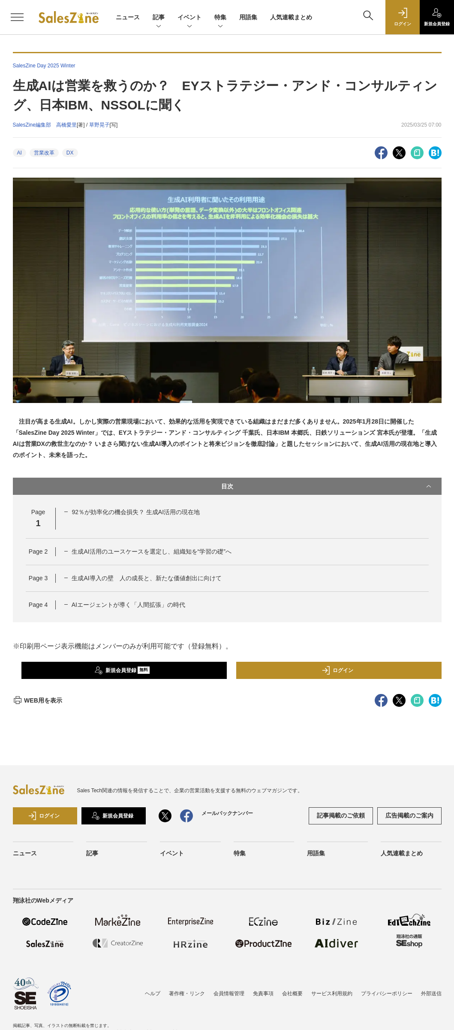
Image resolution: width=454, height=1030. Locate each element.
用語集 (248, 17)
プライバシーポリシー (386, 994)
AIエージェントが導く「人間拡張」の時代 (128, 604)
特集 (220, 18)
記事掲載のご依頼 (341, 815)
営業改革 (44, 153)
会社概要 (292, 994)
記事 (159, 18)
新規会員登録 (122, 670)
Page (38, 551)
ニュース (128, 17)
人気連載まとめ (291, 17)
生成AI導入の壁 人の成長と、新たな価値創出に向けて (146, 578)
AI (19, 153)
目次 (327, 486)
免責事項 (263, 994)
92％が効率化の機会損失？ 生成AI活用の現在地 (136, 512)
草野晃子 (99, 125)
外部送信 (431, 994)
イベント (189, 18)
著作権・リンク (187, 994)
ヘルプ (152, 994)
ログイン (337, 670)
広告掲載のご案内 (409, 815)
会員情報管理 (228, 994)
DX (70, 153)
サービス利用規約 (331, 994)
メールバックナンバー (227, 813)
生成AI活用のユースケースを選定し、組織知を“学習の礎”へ (152, 551)
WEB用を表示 (37, 700)
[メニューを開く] (17, 17)
